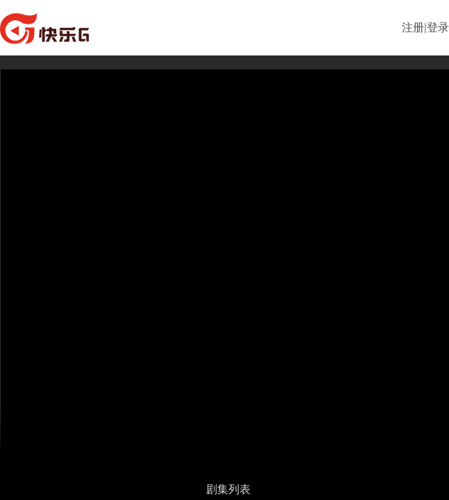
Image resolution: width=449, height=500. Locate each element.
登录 (438, 27)
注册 (413, 27)
